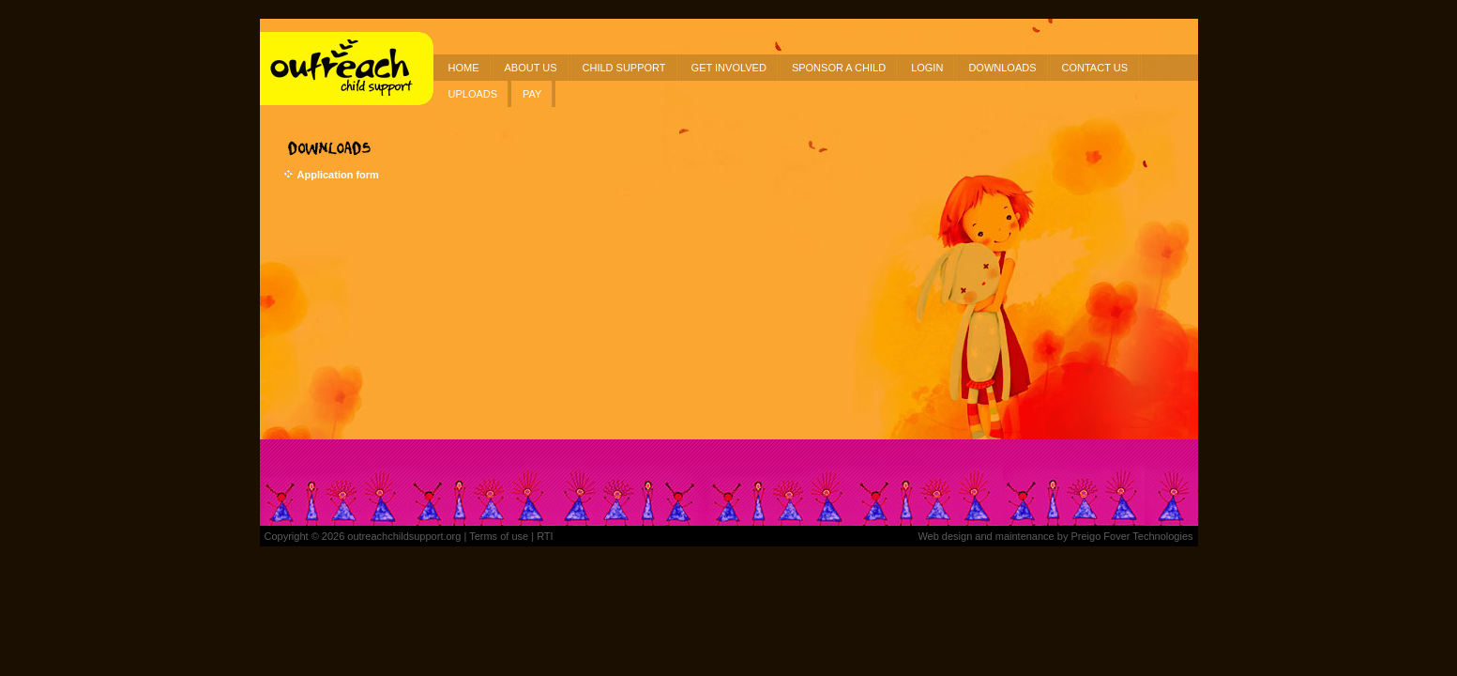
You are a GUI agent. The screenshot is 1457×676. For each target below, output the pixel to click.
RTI (545, 536)
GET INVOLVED (728, 67)
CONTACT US (1095, 67)
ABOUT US (531, 67)
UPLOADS (473, 94)
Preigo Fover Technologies (1131, 536)
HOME (463, 67)
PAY (532, 94)
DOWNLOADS (1002, 67)
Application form (338, 174)
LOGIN (927, 67)
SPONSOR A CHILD (839, 67)
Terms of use (498, 536)
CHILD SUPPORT (624, 67)
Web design (945, 536)
